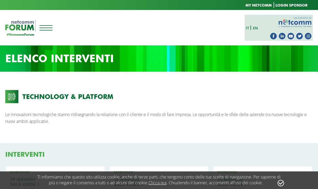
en (256, 27)
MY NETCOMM (258, 5)
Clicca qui (157, 183)
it (248, 27)
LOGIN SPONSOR (291, 5)
